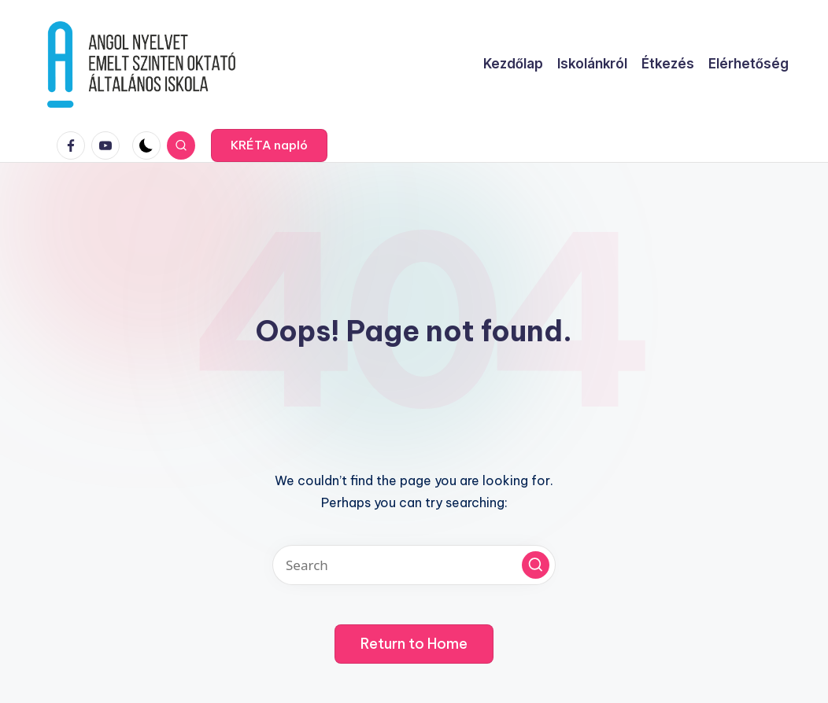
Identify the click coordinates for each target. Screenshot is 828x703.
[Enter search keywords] (414, 565)
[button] (269, 145)
